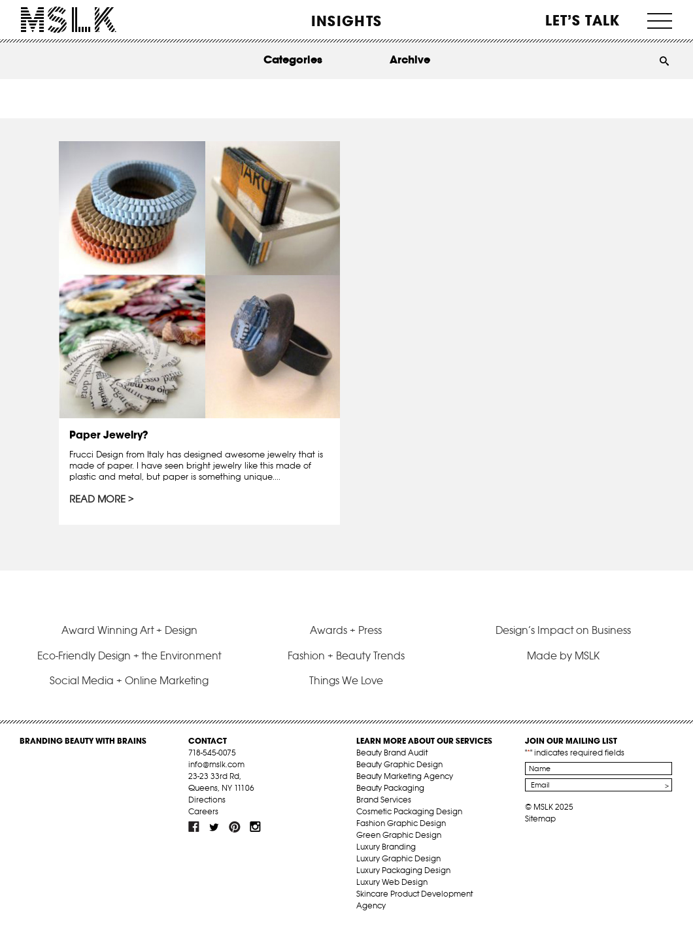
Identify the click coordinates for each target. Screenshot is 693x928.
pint (235, 827)
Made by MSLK (563, 655)
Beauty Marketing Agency (404, 776)
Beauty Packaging (390, 788)
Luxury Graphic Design (398, 858)
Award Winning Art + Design (129, 630)
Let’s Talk (582, 20)
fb (194, 827)
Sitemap (540, 818)
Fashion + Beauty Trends (346, 655)
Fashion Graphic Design (401, 823)
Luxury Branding (386, 847)
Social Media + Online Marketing (129, 680)
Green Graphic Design (398, 835)
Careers (203, 811)
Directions (207, 799)
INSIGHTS (346, 21)
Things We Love (346, 680)
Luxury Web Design (392, 882)
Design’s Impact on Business (563, 630)
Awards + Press (346, 630)
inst (255, 827)
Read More (97, 499)
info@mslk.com (216, 764)
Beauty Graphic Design (399, 764)
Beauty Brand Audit (392, 752)
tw (214, 827)
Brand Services (383, 799)
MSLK (68, 20)
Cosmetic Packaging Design (409, 811)
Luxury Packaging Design (403, 870)
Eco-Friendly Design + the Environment (129, 655)
